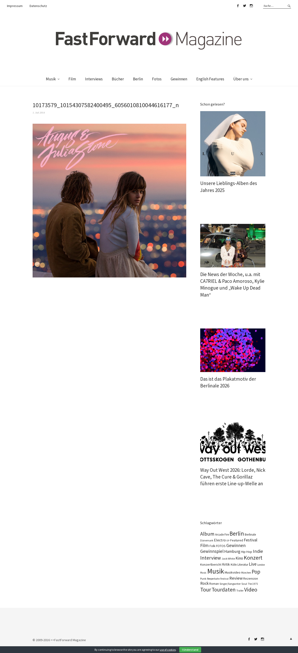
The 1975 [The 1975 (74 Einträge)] (253, 583)
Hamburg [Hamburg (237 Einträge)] (232, 551)
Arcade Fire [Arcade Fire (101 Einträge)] (222, 535)
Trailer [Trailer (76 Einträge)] (240, 590)
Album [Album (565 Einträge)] (207, 533)
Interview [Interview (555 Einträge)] (210, 557)
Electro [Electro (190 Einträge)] (220, 540)
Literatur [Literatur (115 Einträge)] (242, 565)
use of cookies (168, 649)
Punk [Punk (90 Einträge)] (203, 578)
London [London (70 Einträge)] (261, 564)
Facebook (237, 5)
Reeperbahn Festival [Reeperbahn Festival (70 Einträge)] (218, 578)
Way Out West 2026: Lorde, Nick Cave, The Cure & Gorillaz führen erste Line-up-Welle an (232, 477)
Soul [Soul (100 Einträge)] (244, 583)
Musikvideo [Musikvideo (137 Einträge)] (232, 572)
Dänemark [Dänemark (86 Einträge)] (206, 540)
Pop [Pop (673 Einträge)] (256, 571)
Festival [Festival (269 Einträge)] (250, 540)
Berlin (138, 79)
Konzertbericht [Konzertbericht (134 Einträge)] (210, 564)
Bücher (118, 79)
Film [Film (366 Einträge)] (204, 545)
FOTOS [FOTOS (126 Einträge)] (221, 546)
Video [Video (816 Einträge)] (250, 589)
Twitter (244, 5)
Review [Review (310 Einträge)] (236, 578)
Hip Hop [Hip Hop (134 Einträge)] (246, 552)
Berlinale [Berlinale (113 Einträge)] (250, 535)
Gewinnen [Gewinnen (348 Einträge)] (236, 545)
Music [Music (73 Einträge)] (203, 572)
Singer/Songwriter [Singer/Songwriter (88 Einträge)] (230, 583)
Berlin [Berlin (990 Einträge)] (237, 533)
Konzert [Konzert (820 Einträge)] (253, 557)
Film (72, 79)
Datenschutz (38, 6)
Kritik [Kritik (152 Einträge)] (226, 564)
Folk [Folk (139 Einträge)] (212, 546)
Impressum (15, 6)
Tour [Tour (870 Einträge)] (205, 589)
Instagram (251, 5)
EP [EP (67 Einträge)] (228, 540)
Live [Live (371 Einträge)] (253, 564)
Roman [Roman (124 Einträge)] (214, 583)
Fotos (157, 79)
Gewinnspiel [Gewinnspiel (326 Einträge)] (212, 551)
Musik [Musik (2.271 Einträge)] (215, 571)
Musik (51, 79)
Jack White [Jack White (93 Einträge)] (228, 558)
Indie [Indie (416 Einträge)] (258, 551)
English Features (210, 79)
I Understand (190, 649)
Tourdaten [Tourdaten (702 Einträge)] (224, 589)
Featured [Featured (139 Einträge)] (236, 540)
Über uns (241, 79)
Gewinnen (179, 79)
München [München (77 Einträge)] (246, 572)
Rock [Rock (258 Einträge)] (204, 583)
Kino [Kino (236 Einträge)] (239, 558)
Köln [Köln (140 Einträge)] (233, 564)
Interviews (94, 79)
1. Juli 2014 (39, 112)
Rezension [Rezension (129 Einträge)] (250, 578)
